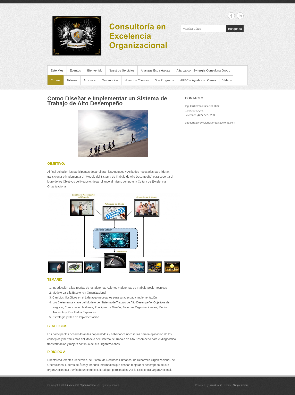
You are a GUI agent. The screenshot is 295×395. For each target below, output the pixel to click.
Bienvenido (94, 70)
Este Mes (57, 70)
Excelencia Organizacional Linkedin (240, 15)
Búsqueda (235, 29)
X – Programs (164, 80)
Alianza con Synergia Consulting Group (203, 70)
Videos (227, 80)
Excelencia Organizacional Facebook (231, 15)
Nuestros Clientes (137, 80)
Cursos (55, 80)
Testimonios (110, 80)
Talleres (72, 80)
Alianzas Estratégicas (155, 70)
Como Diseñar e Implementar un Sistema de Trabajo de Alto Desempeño (107, 101)
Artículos (89, 80)
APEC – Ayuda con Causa (198, 80)
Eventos (75, 70)
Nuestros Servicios (121, 70)
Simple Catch (240, 385)
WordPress (216, 385)
